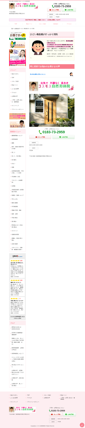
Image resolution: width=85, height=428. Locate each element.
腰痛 (13, 143)
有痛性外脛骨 (15, 234)
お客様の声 (17, 28)
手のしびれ (15, 199)
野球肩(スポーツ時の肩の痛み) (17, 226)
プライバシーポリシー (18, 109)
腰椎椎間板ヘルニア (17, 135)
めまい (13, 163)
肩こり (13, 152)
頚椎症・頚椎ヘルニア (18, 195)
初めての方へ (15, 74)
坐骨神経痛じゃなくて (18, 353)
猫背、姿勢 (15, 214)
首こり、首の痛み (16, 156)
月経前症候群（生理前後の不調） (18, 190)
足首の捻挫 (15, 244)
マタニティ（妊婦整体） (17, 181)
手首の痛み (15, 217)
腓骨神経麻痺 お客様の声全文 (18, 348)
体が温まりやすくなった (18, 365)
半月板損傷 (15, 206)
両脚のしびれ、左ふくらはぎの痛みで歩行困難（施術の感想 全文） (18, 341)
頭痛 (13, 167)
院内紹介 (55, 24)
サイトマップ (15, 105)
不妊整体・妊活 (16, 176)
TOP (16, 24)
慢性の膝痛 (15, 202)
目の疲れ (14, 159)
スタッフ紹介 (42, 24)
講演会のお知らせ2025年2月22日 (16, 328)
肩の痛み (14, 221)
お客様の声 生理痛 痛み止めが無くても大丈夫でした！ (18, 372)
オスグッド (15, 230)
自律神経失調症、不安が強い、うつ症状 (18, 172)
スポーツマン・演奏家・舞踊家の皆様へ (17, 248)
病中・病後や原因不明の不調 (18, 147)
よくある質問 (15, 88)
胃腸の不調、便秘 (16, 210)
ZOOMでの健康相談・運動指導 (18, 333)
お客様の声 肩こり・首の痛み (18, 384)
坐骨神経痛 (15, 139)
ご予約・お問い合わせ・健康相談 (17, 101)
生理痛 (13, 186)
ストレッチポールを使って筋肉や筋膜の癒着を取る (18, 359)
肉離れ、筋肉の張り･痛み (17, 239)
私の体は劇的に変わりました (38, 74)
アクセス (69, 24)
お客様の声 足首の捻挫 (18, 379)
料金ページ (29, 24)
